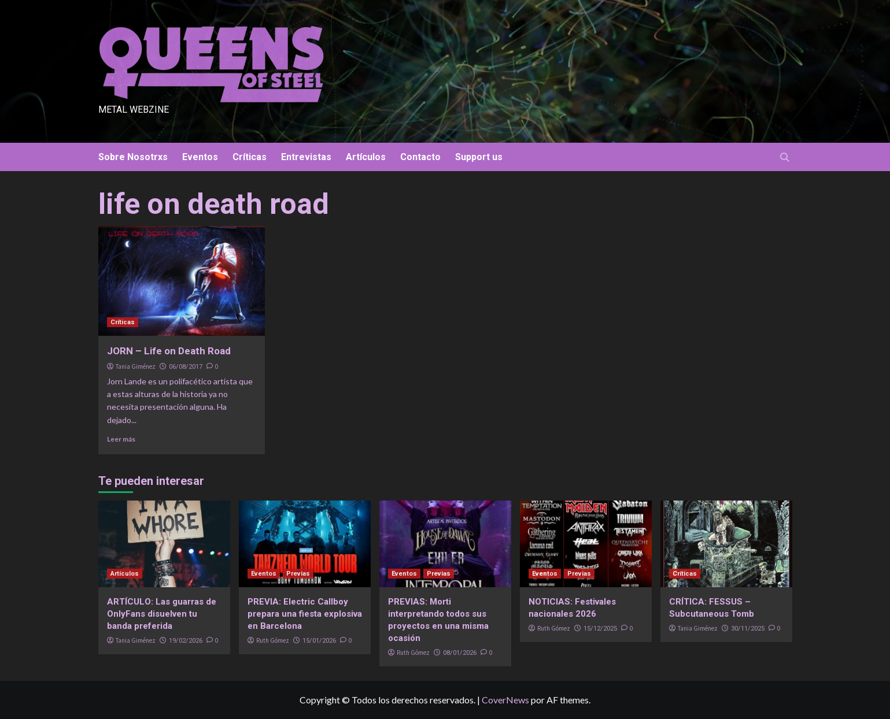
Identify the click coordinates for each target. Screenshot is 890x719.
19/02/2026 (185, 640)
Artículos (366, 156)
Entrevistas (306, 156)
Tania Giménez (136, 366)
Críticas (249, 156)
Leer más (121, 439)
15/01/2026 (319, 640)
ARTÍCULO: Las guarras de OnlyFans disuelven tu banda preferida (161, 613)
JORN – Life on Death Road (169, 351)
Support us (479, 156)
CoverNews (505, 699)
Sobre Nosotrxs (133, 156)
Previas (298, 573)
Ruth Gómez (272, 640)
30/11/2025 (748, 628)
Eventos (200, 156)
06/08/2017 (185, 366)
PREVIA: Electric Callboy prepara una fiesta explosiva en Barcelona (305, 613)
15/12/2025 (600, 628)
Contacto (420, 156)
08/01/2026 (460, 653)
